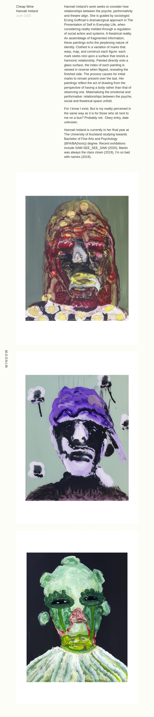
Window (6, 358)
